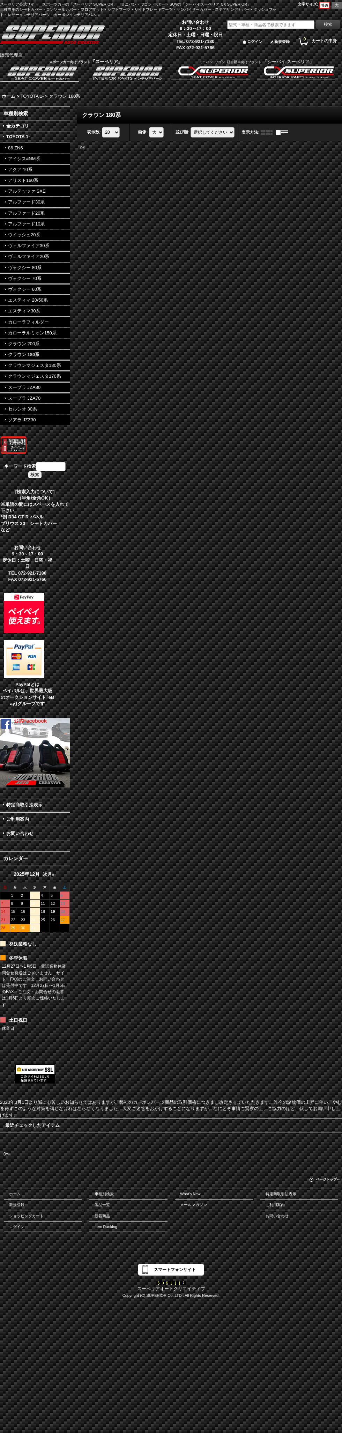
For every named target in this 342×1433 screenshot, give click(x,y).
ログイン (254, 41)
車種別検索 (104, 1194)
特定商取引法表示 (24, 804)
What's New (190, 1194)
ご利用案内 (17, 819)
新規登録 (282, 41)
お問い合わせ (20, 833)
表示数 (94, 132)
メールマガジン (193, 1205)
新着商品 (102, 1216)
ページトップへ (328, 1179)
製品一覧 (102, 1205)
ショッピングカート (26, 1216)
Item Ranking (106, 1227)
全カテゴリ (17, 125)
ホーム (15, 1194)
